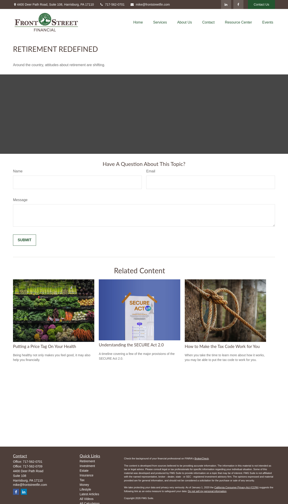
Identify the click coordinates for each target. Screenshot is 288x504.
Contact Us (261, 4)
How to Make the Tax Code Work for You (222, 346)
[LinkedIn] (226, 4)
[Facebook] (238, 4)
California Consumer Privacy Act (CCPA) (236, 487)
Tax (82, 480)
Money (84, 485)
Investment (87, 466)
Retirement (87, 461)
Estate (84, 470)
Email (150, 171)
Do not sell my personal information (207, 491)
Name (18, 171)
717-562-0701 (112, 4)
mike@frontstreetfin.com (150, 4)
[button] (138, 22)
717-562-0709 (32, 466)
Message (20, 200)
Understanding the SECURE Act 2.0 (131, 344)
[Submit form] (24, 240)
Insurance (86, 475)
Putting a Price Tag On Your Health (44, 346)
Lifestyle (85, 489)
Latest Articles (89, 494)
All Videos (87, 499)
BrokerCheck (201, 458)
